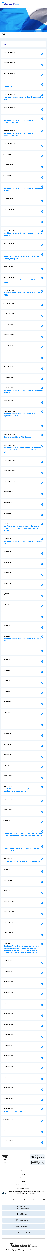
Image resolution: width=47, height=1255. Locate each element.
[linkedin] (24, 1199)
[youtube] (44, 1199)
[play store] (37, 1162)
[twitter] (13, 1199)
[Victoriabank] (10, 4)
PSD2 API (23, 1181)
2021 (5, 44)
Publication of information (23, 1185)
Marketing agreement (23, 1188)
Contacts (23, 1174)
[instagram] (34, 1199)
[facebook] (3, 1199)
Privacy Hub (23, 1178)
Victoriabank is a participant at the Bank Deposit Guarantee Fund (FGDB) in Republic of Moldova (26, 1192)
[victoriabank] (23, 1207)
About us (23, 1171)
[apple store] (37, 1156)
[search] (30, 4)
